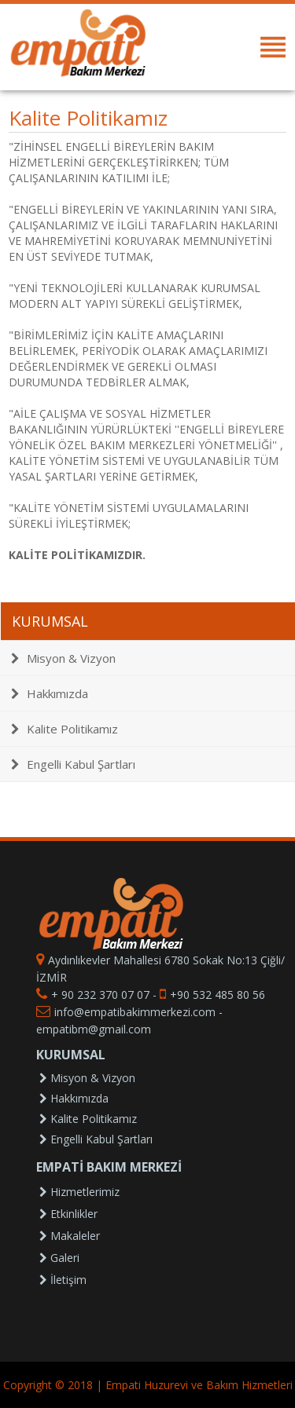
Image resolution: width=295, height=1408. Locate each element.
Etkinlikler (68, 1213)
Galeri (59, 1257)
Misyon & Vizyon (63, 658)
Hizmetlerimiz (79, 1191)
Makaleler (69, 1235)
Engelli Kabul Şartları (73, 764)
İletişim (63, 1279)
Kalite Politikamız (64, 729)
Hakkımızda (49, 693)
